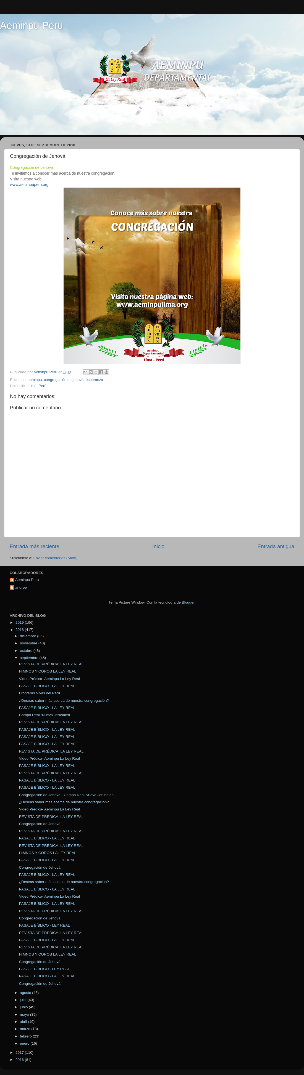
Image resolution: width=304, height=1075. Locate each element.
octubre (26, 651)
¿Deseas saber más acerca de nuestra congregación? (64, 700)
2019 (20, 622)
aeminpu (35, 380)
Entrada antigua (276, 546)
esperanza (94, 380)
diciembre (28, 636)
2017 (20, 1052)
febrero (26, 1036)
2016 (20, 1060)
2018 (20, 630)
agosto (26, 993)
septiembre (30, 658)
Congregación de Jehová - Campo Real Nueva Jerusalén (66, 795)
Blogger (188, 602)
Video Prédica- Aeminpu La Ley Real (49, 679)
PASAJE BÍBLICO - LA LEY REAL (47, 686)
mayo (25, 1014)
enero (25, 1043)
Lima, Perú (37, 386)
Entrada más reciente (34, 546)
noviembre (29, 643)
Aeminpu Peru (31, 25)
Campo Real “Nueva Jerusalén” (45, 715)
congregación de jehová (63, 380)
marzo (25, 1029)
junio (24, 1007)
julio (24, 1000)
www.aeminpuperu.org (29, 184)
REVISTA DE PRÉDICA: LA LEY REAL (51, 664)
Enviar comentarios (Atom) (55, 558)
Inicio (158, 546)
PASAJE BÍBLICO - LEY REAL (44, 925)
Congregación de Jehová (40, 824)
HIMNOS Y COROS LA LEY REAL (47, 671)
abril (24, 1022)
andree (21, 587)
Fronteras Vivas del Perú (39, 693)
